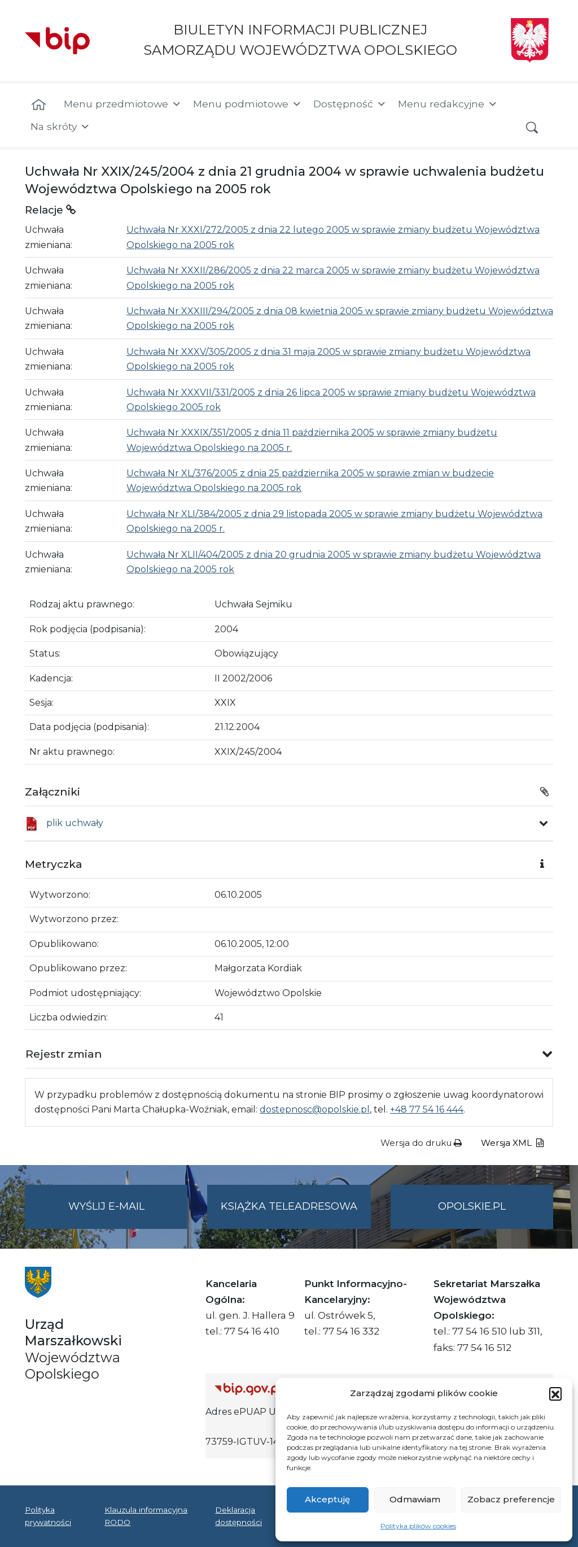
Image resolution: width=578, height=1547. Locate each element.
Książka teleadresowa (289, 1206)
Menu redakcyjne (448, 104)
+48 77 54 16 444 (426, 1109)
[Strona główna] (38, 105)
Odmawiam (414, 1499)
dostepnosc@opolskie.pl (315, 1109)
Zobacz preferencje (511, 1499)
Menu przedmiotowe (123, 104)
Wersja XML (512, 1142)
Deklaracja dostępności (238, 1516)
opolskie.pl (472, 1206)
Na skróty (60, 126)
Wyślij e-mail (128, 1213)
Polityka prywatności (48, 1516)
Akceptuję (327, 1499)
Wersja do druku (421, 1142)
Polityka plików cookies (418, 1526)
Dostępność (350, 104)
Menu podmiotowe (247, 104)
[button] (555, 1393)
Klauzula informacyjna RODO (145, 1516)
